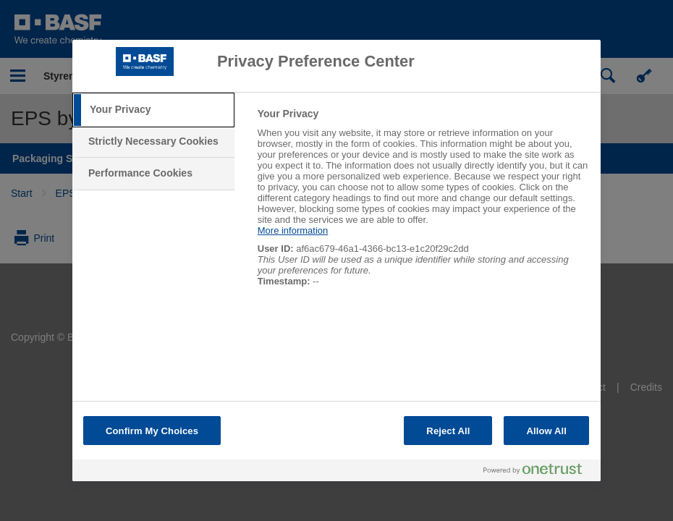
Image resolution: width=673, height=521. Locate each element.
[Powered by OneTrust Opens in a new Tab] (538, 472)
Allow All (546, 430)
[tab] (153, 110)
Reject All (448, 430)
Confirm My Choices (152, 430)
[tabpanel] (423, 205)
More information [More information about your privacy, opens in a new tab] (293, 230)
